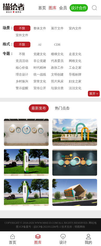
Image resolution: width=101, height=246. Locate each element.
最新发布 (38, 108)
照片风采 (57, 81)
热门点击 (62, 108)
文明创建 (57, 74)
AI (39, 44)
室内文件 (75, 28)
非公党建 (39, 61)
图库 (53, 8)
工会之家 (75, 67)
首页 (42, 8)
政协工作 (57, 67)
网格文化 (75, 61)
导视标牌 (75, 74)
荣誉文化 (39, 81)
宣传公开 (39, 88)
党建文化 (39, 54)
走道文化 (75, 54)
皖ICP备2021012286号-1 (47, 226)
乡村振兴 (22, 81)
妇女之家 (75, 81)
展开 (93, 93)
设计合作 (79, 8)
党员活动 (22, 61)
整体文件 (39, 28)
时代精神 (39, 67)
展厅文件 (57, 28)
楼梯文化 (57, 54)
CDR (57, 44)
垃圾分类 (57, 88)
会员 (63, 8)
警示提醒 (22, 88)
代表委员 (57, 61)
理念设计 (22, 74)
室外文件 (22, 35)
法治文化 (75, 88)
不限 (22, 28)
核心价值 (22, 67)
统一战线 (39, 74)
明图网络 (80, 226)
